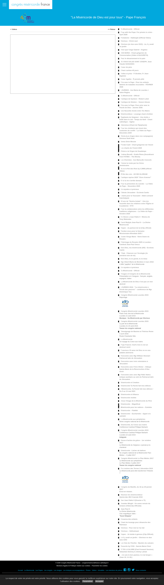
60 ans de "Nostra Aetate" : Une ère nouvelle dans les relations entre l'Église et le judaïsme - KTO (136, 203)
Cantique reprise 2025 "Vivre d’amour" (136, 177)
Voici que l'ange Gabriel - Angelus (134, 50)
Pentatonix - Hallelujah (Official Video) (136, 38)
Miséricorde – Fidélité (129, 410)
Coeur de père (126, 67)
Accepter (99, 581)
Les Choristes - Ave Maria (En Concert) (136, 160)
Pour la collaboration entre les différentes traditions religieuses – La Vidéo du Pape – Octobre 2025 (136, 211)
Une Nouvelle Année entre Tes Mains (135, 111)
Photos (88, 570)
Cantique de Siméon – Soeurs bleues (135, 102)
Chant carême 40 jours (130, 70)
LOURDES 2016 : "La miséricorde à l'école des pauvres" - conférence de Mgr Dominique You (135, 289)
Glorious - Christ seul (129, 41)
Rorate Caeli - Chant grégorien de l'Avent (137, 145)
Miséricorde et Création (130, 382)
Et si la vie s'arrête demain (131, 181)
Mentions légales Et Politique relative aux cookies (73, 566)
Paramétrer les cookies (100, 566)
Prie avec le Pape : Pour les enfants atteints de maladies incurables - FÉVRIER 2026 (136, 84)
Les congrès (48, 570)
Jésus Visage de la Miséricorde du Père (136, 401)
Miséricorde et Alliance (130, 394)
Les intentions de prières (114, 570)
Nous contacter (141, 570)
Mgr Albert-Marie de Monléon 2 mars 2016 (137, 262)
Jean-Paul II (125, 509)
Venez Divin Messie (128, 142)
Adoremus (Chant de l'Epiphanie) (134, 125)
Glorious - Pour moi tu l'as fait (132, 528)
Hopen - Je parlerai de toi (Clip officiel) (136, 228)
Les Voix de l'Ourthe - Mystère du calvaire (137, 543)
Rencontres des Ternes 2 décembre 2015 (137, 468)
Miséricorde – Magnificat (130, 404)
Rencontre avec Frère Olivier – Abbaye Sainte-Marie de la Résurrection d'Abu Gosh (135, 369)
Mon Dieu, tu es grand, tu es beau (134, 259)
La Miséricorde (126, 339)
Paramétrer (87, 581)
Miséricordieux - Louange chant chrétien (137, 114)
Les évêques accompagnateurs (74, 570)
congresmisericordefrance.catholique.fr (95, 563)
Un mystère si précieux (130, 189)
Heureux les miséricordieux (131, 495)
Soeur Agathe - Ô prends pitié (132, 79)
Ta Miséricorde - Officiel (130, 29)
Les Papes (39, 570)
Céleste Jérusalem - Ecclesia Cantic (135, 192)
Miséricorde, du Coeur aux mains (134, 425)
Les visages (58, 570)
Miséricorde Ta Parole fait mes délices (136, 386)
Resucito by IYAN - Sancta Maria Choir (136, 546)
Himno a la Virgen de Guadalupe (133, 151)
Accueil (20, 570)
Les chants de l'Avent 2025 (131, 148)
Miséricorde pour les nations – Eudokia (136, 407)
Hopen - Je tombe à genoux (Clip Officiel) (137, 534)
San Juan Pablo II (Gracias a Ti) (133, 500)
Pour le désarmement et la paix (133, 58)
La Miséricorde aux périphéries (133, 419)
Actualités (101, 570)
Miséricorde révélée (128, 398)
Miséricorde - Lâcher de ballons (133, 450)
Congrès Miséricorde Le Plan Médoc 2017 (137, 458)
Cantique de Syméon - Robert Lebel (135, 99)
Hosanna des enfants (129, 519)
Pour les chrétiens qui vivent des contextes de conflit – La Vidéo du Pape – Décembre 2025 (135, 130)
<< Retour (111, 29)
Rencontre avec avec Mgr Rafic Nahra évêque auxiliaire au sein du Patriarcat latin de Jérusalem (136, 377)
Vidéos (14, 29)
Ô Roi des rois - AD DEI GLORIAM (134, 174)
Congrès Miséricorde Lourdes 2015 (134, 295)
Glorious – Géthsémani (130, 531)
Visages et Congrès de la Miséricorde (135, 274)
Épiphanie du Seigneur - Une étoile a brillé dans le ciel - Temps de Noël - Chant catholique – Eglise (135, 119)
